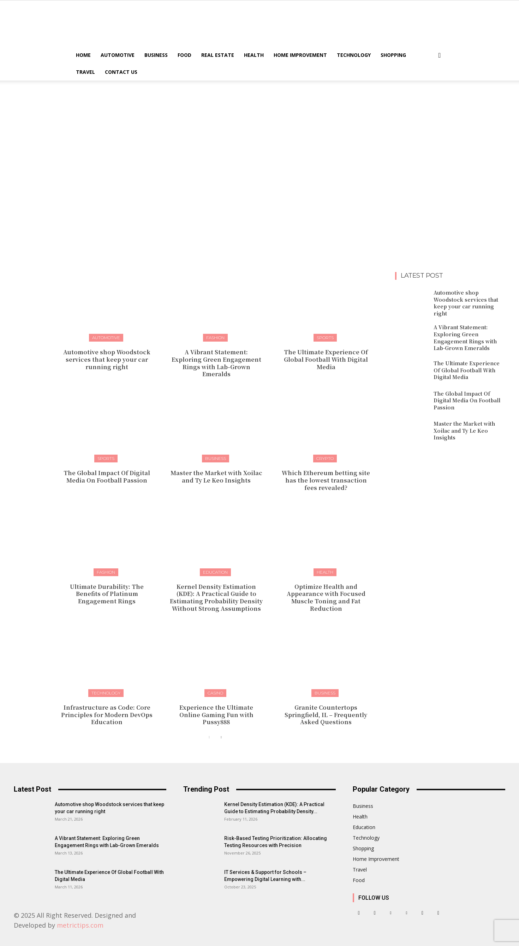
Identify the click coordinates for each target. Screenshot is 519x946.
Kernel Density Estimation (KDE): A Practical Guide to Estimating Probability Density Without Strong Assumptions (216, 598)
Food (184, 55)
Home (83, 55)
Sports (325, 337)
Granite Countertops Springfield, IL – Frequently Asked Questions (326, 714)
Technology (354, 55)
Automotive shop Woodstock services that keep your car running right (106, 359)
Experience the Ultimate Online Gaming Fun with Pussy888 (216, 714)
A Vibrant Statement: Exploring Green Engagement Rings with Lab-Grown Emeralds (216, 363)
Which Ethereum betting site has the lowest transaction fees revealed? (326, 480)
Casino (215, 693)
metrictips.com (80, 925)
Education (215, 572)
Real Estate (217, 55)
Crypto (325, 458)
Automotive (118, 55)
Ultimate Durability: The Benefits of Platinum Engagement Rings (107, 594)
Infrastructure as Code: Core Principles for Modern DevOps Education (107, 714)
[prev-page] (209, 737)
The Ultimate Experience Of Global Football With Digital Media (326, 359)
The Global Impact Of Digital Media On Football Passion (107, 476)
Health (254, 55)
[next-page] (220, 737)
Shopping (393, 55)
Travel (85, 72)
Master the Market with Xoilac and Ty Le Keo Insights (216, 476)
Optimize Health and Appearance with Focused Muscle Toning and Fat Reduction (326, 598)
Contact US (121, 72)
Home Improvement (300, 55)
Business (156, 55)
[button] (439, 55)
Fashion (215, 337)
